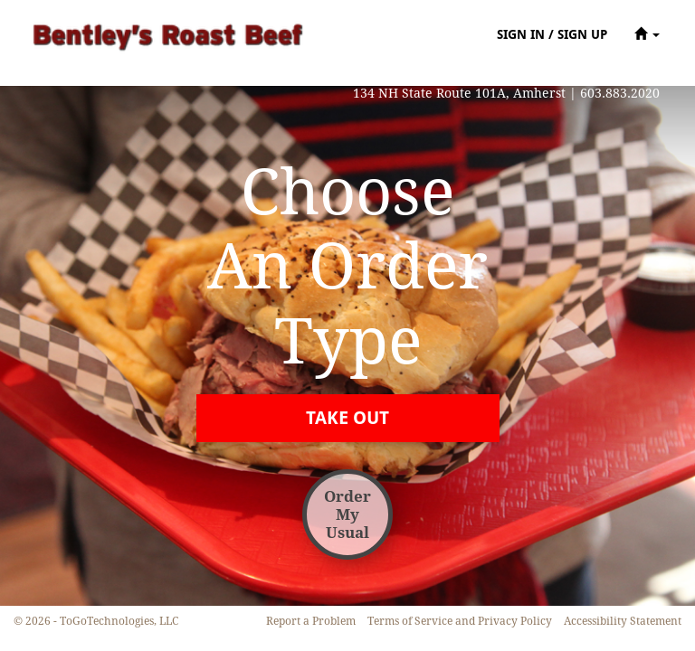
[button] (647, 34)
